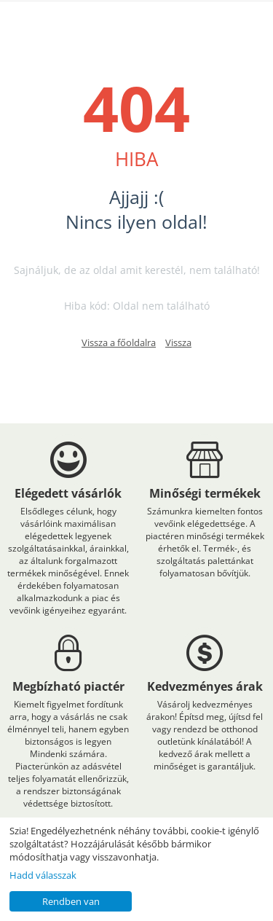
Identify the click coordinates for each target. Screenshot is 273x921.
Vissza (178, 342)
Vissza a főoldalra (119, 342)
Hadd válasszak (42, 875)
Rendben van (71, 901)
